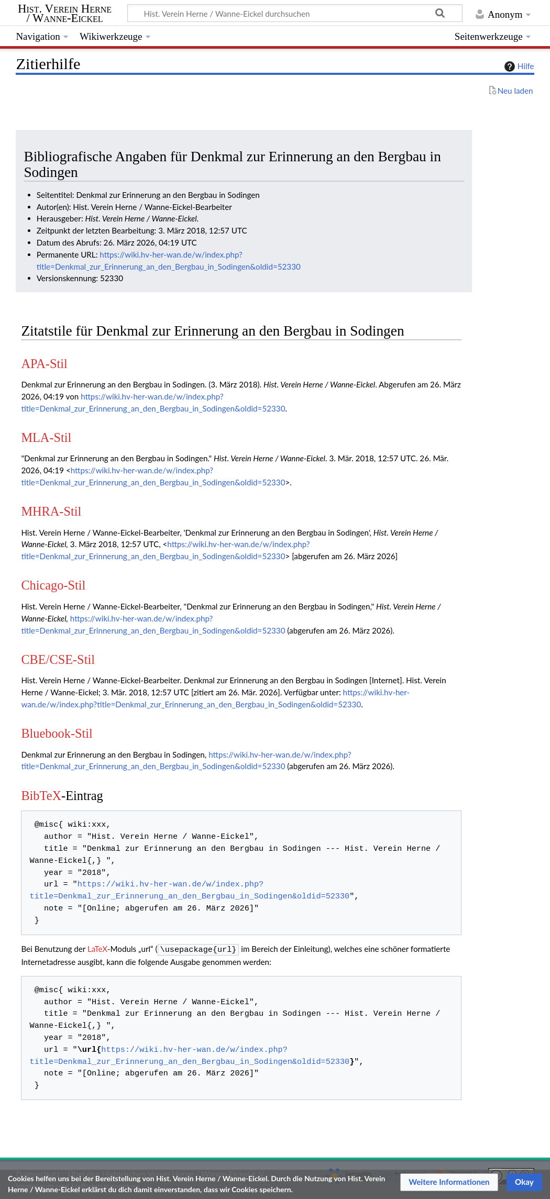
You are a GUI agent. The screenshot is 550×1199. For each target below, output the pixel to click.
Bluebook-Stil (56, 733)
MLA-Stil (46, 437)
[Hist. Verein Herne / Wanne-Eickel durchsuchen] (295, 13)
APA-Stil (44, 364)
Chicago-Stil (53, 585)
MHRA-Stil (51, 511)
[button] (449, 1182)
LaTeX (97, 948)
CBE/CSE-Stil (58, 659)
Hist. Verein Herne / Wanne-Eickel (65, 13)
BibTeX (41, 796)
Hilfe (518, 66)
